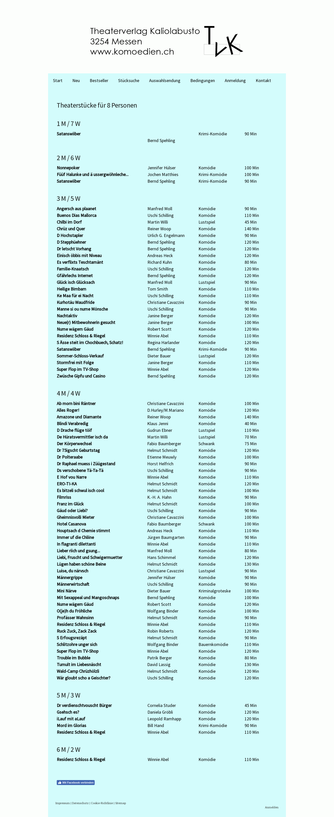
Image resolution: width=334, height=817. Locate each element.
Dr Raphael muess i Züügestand (86, 464)
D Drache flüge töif (74, 430)
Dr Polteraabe (70, 457)
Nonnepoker (68, 168)
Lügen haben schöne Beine (81, 564)
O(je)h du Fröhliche (74, 611)
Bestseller (99, 80)
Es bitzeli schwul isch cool (80, 490)
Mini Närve (66, 591)
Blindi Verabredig (72, 423)
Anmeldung (235, 80)
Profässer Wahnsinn (75, 617)
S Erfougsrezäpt (72, 638)
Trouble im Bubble (73, 658)
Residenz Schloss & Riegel (81, 336)
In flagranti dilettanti (76, 544)
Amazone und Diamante (79, 417)
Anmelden (271, 807)
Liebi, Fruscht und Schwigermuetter (89, 557)
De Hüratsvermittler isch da (82, 437)
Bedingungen (202, 80)
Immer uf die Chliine (75, 537)
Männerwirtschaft (73, 584)
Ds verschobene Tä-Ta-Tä (80, 470)
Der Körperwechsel (74, 443)
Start (57, 80)
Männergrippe (69, 577)
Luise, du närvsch (72, 571)
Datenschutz (80, 803)
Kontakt (263, 80)
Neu (76, 80)
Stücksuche (128, 80)
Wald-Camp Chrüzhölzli (78, 671)
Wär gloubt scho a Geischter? (83, 678)
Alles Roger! (68, 410)
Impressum (63, 803)
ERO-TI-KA (67, 484)
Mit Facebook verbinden (76, 783)
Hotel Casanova (71, 524)
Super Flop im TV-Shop (77, 651)
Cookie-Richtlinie (102, 803)
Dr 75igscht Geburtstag (78, 450)
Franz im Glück (70, 504)
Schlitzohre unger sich (77, 644)
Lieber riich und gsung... (78, 551)
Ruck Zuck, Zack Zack (77, 631)
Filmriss (64, 497)
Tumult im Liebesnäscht (79, 664)
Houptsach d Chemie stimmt (83, 530)
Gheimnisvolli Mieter (75, 517)
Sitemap (120, 803)
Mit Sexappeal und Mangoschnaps (88, 597)
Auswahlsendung (164, 80)
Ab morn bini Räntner (76, 403)
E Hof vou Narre (71, 477)
